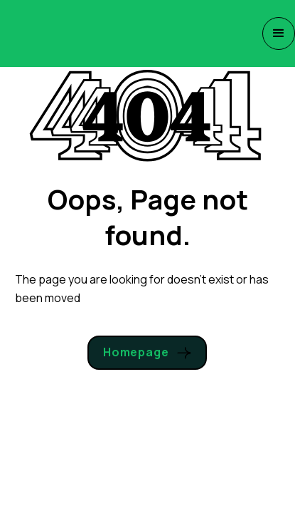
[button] (278, 33)
